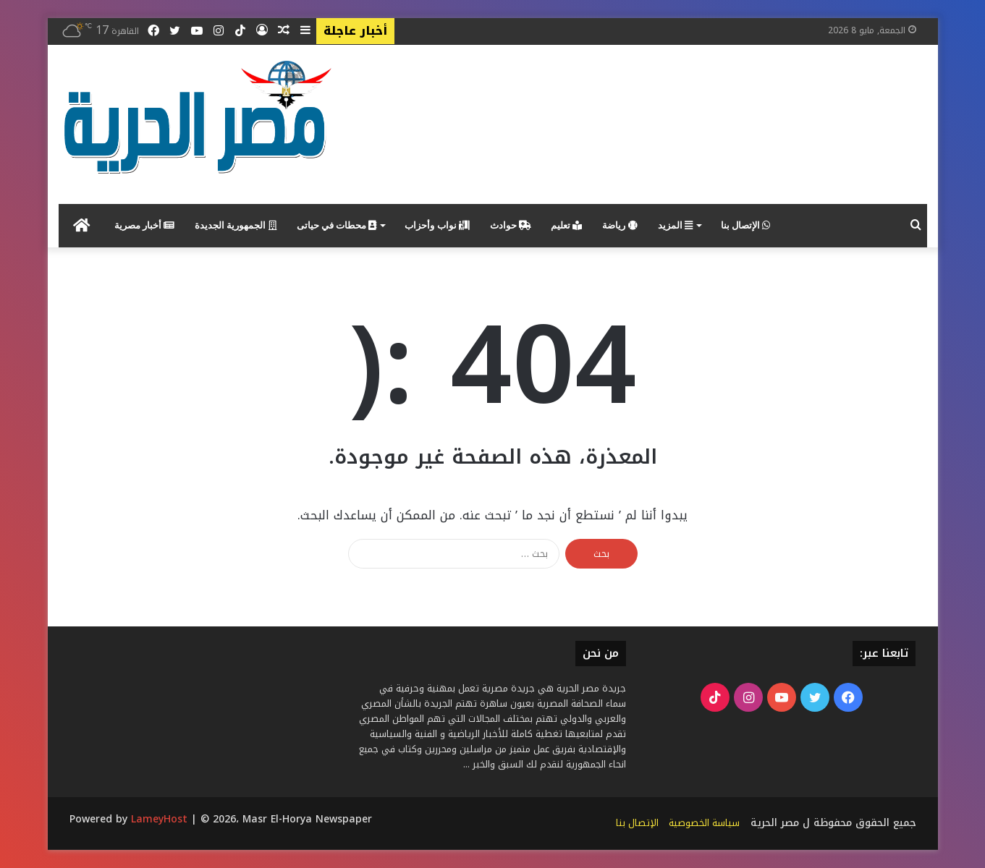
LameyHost (159, 819)
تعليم (566, 225)
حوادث (510, 225)
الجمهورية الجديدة (235, 225)
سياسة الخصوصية (704, 823)
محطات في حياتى (337, 225)
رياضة (619, 225)
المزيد (675, 225)
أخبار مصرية (144, 225)
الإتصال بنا (746, 225)
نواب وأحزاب (437, 225)
